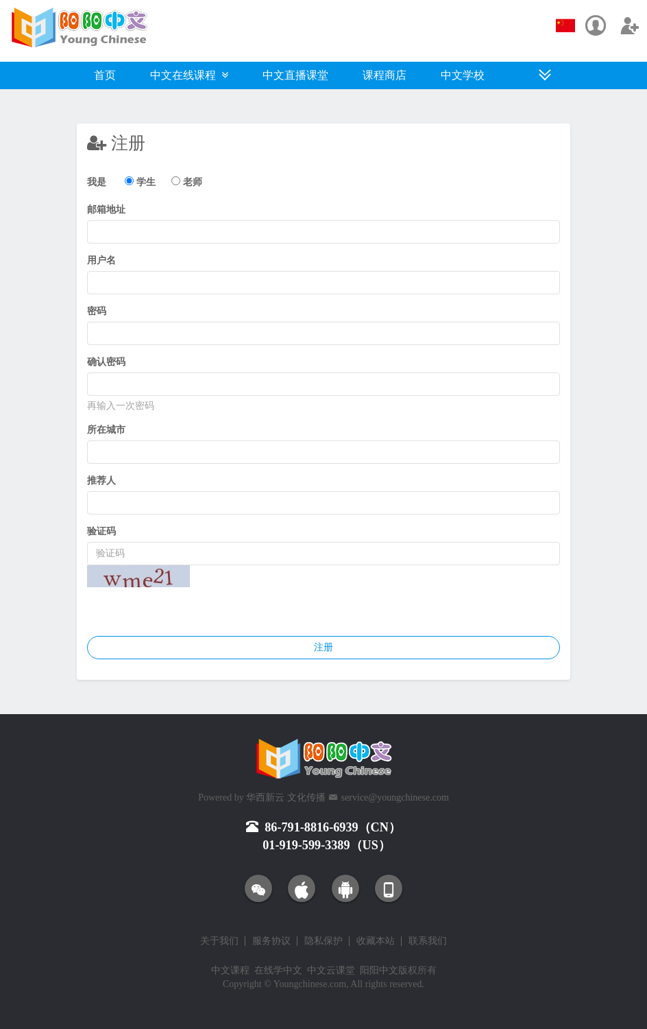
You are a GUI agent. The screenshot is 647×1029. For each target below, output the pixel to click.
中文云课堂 (331, 970)
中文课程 (230, 970)
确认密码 (106, 362)
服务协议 (271, 941)
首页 (105, 75)
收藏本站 (375, 941)
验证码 (101, 531)
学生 (146, 182)
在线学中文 (278, 970)
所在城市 (106, 430)
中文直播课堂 (295, 75)
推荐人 (101, 480)
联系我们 (427, 941)
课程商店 (384, 75)
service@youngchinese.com (395, 797)
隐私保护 (323, 941)
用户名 (101, 260)
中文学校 (463, 75)
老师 (192, 182)
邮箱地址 (106, 209)
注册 (323, 647)
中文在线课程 (189, 75)
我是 (96, 182)
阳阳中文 (379, 970)
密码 (96, 311)
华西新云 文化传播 (286, 797)
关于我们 (219, 941)
